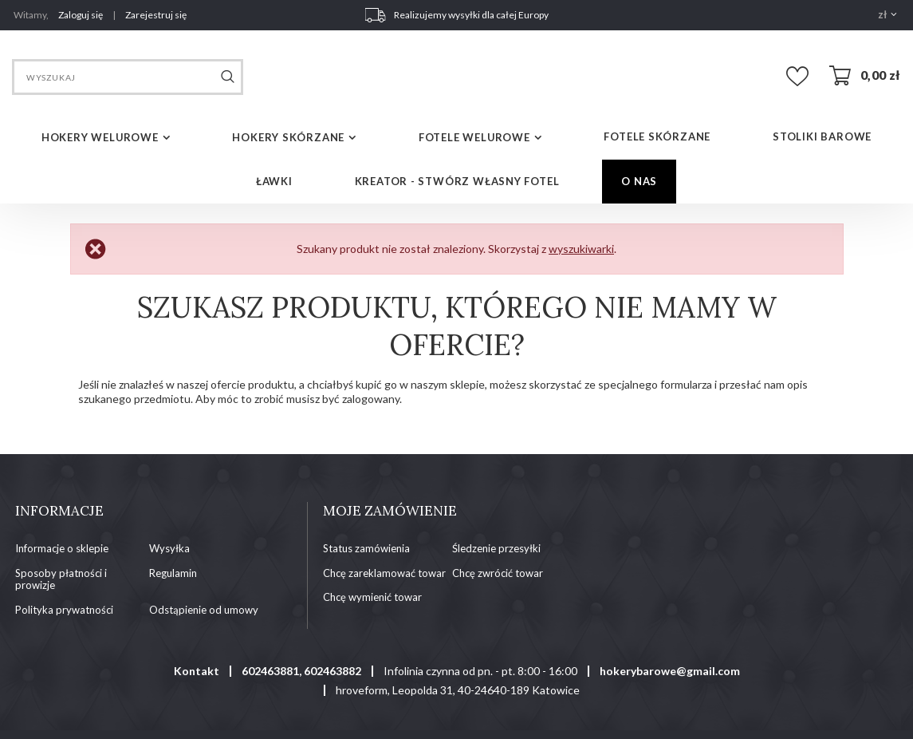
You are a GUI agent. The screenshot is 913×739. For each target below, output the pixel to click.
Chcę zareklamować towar (384, 573)
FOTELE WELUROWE (474, 137)
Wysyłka (169, 549)
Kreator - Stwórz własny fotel (457, 181)
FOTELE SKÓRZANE (657, 136)
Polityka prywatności (64, 610)
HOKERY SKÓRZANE (288, 137)
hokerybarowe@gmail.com (670, 671)
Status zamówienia (366, 549)
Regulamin (173, 573)
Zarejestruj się (156, 15)
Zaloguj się (81, 15)
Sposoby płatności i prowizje (61, 579)
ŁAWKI (274, 181)
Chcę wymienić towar (372, 597)
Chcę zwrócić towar (497, 573)
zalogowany (370, 398)
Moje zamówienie (390, 511)
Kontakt (196, 671)
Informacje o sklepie (61, 549)
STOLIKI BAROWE (822, 136)
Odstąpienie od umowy (203, 610)
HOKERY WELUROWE (100, 137)
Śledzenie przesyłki (496, 549)
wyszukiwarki (581, 248)
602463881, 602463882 (301, 671)
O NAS (639, 181)
